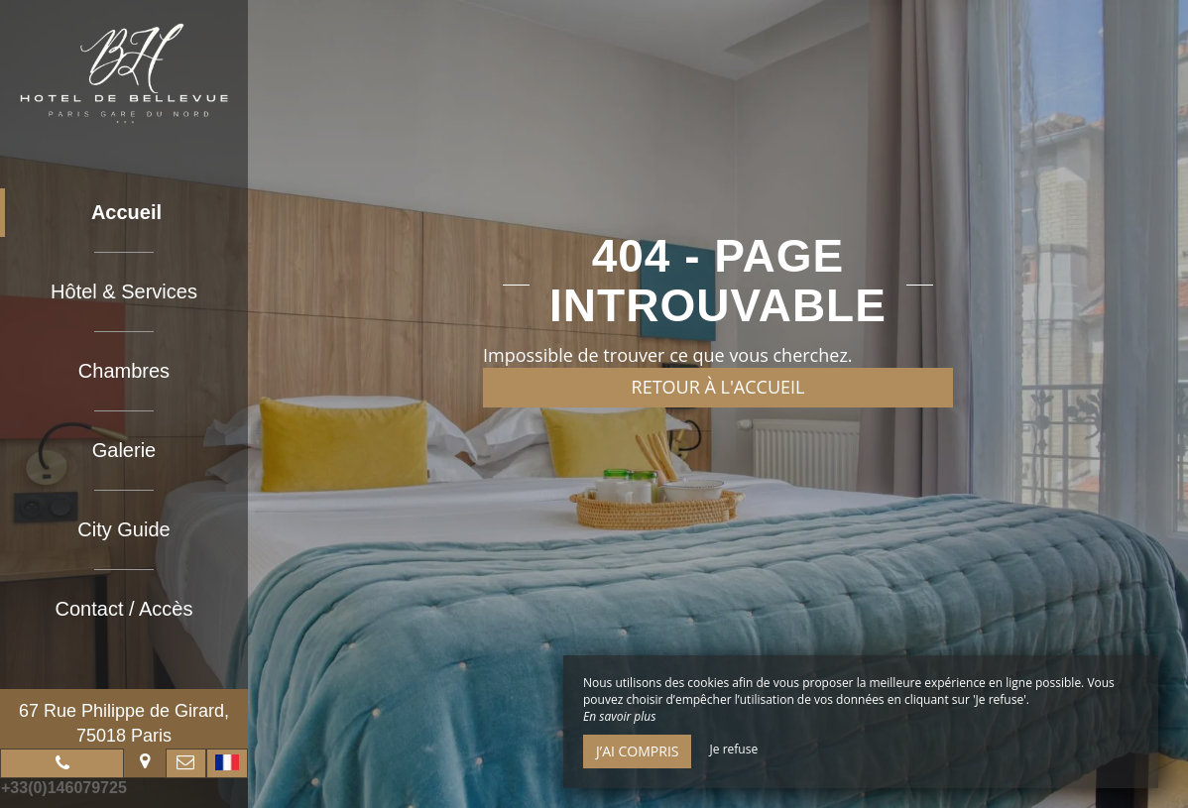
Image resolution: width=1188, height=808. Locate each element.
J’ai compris (637, 751)
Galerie (124, 450)
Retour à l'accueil (718, 387)
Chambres (124, 371)
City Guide (123, 529)
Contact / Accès (124, 609)
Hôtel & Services (124, 291)
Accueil (126, 212)
